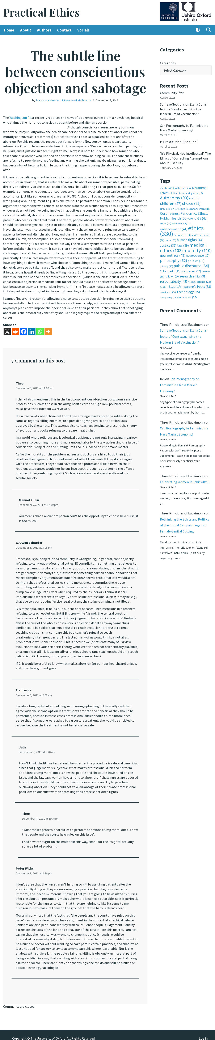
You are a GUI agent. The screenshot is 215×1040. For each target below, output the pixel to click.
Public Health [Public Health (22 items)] (170, 269)
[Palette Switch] (198, 30)
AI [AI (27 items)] (193, 187)
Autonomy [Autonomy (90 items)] (174, 197)
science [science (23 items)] (204, 279)
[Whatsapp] (40, 329)
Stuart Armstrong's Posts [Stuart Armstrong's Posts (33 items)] (190, 285)
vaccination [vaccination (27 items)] (187, 295)
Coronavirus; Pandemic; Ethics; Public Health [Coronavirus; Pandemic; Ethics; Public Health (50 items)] (184, 214)
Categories (168, 63)
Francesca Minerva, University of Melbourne (63, 100)
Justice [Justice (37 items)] (168, 244)
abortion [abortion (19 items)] (167, 186)
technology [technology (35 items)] (188, 290)
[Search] (208, 30)
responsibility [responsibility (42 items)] (173, 279)
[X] (7, 329)
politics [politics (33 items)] (196, 259)
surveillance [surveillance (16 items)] (168, 290)
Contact (64, 30)
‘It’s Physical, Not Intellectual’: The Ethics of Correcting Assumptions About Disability (185, 157)
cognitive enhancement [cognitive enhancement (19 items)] (194, 207)
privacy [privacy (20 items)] (166, 264)
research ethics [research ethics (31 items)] (193, 274)
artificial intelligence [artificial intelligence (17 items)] (189, 192)
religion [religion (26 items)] (172, 274)
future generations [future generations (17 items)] (186, 233)
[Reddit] (15, 329)
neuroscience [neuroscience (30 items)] (197, 254)
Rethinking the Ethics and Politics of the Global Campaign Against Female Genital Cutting (184, 525)
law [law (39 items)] (183, 244)
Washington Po (20, 117)
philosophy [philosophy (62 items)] (173, 258)
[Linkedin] (31, 329)
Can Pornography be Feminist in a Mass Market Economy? (179, 383)
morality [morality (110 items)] (198, 249)
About (25, 30)
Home (9, 30)
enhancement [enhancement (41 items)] (173, 227)
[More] (48, 329)
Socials (83, 30)
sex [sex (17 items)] (164, 284)
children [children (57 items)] (170, 202)
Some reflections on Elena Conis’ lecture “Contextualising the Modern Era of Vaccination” (183, 109)
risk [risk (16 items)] (192, 279)
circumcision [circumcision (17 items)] (169, 207)
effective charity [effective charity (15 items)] (181, 222)
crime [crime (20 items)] (165, 222)
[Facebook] (23, 329)
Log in (203, 1032)
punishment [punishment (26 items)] (191, 269)
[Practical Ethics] (41, 12)
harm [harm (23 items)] (170, 238)
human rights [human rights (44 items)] (190, 238)
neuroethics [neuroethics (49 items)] (172, 253)
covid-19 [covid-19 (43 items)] (198, 217)
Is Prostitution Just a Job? (179, 141)
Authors (44, 30)
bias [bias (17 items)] (194, 197)
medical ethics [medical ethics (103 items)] (183, 246)
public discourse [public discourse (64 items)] (191, 263)
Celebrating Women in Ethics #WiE (185, 481)
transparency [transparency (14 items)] (168, 295)
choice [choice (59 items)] (191, 202)
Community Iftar (172, 92)
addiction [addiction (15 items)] (182, 187)
